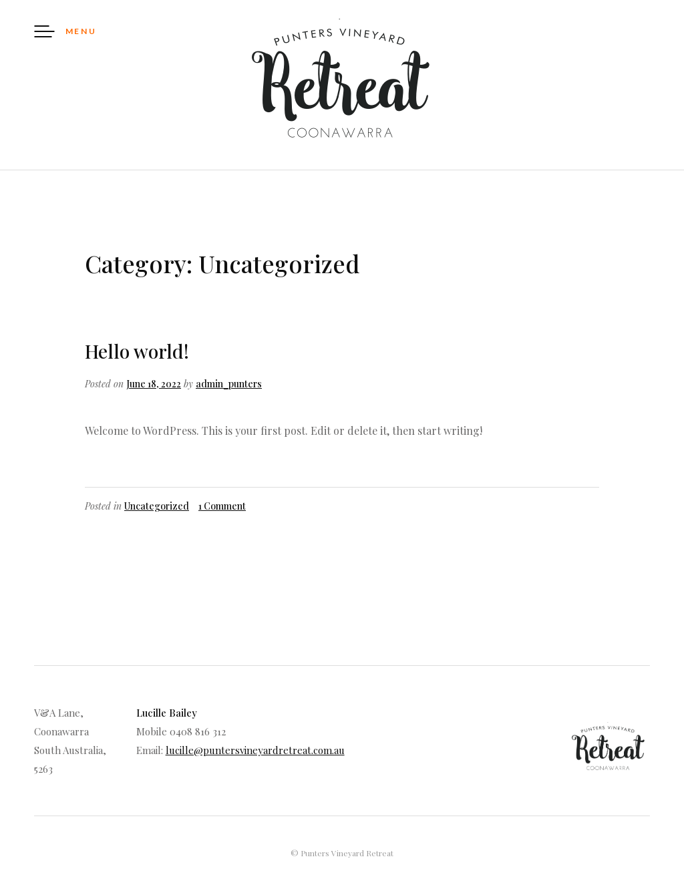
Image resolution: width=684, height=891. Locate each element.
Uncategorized (156, 506)
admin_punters (229, 383)
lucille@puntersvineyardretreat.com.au (255, 750)
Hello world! (137, 351)
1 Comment (222, 506)
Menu (81, 31)
